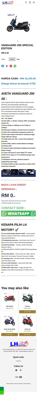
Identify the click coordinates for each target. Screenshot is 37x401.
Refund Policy (9, 383)
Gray (18, 59)
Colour (3, 59)
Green (12, 59)
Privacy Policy (27, 383)
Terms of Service (18, 383)
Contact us (18, 361)
